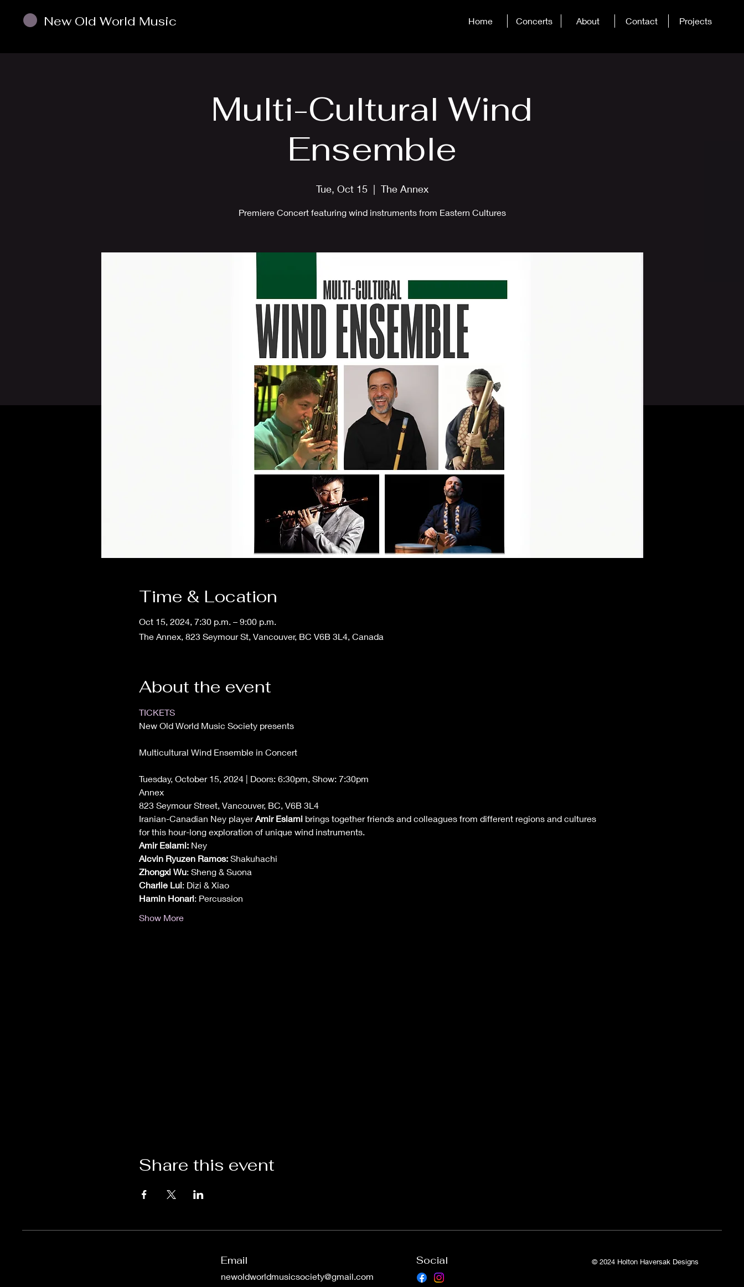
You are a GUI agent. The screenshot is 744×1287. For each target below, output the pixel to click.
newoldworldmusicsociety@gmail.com (297, 1276)
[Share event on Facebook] (144, 1194)
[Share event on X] (171, 1194)
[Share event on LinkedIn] (198, 1194)
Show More (161, 917)
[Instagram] (439, 1277)
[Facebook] (421, 1277)
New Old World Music (110, 21)
